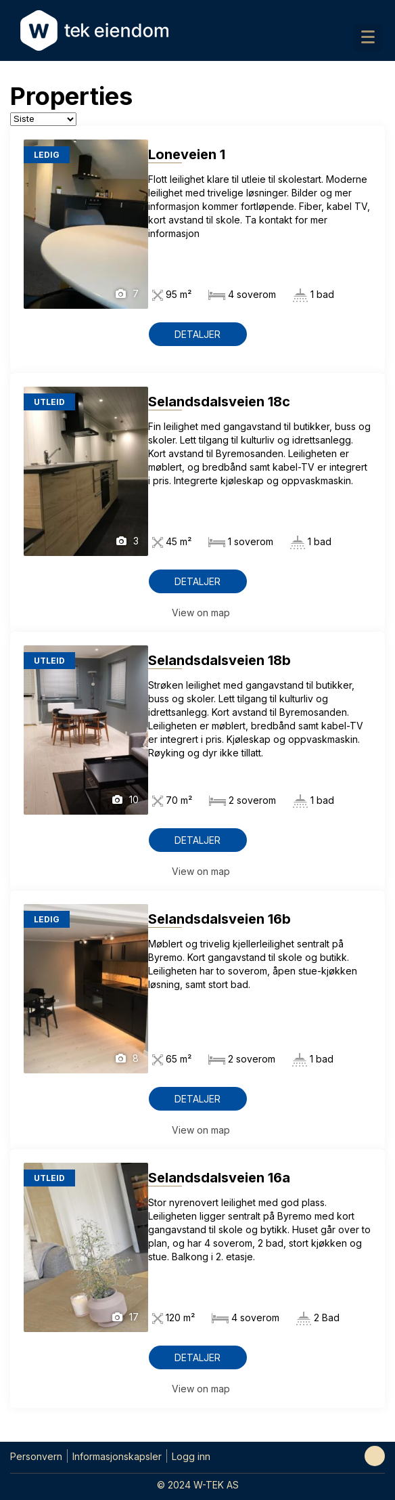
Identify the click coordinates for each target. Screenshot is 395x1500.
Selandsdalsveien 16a (219, 1178)
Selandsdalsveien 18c (219, 401)
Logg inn (191, 1456)
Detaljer (197, 334)
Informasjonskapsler (117, 1456)
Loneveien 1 (186, 154)
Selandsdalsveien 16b (219, 919)
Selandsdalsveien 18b (219, 660)
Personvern (36, 1456)
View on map (201, 612)
